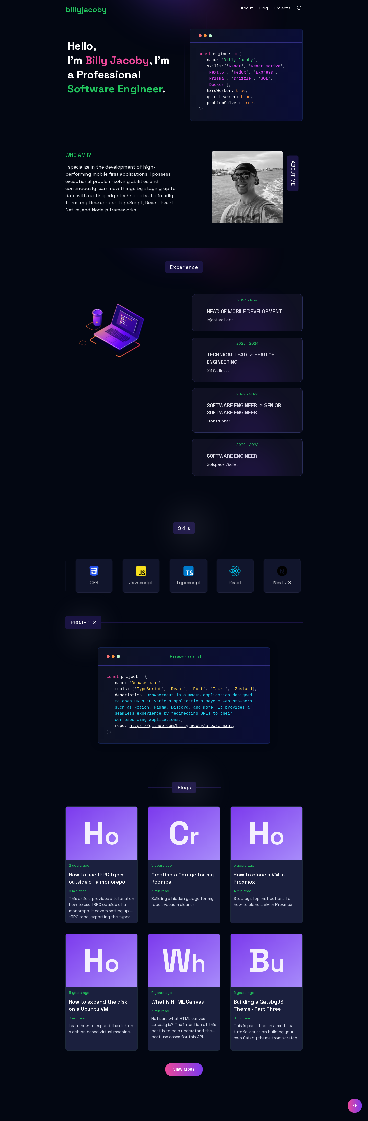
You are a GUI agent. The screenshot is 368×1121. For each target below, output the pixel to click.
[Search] (299, 8)
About (247, 8)
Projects (282, 8)
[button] (184, 1069)
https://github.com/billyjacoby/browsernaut (181, 726)
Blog (263, 8)
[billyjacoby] (86, 8)
